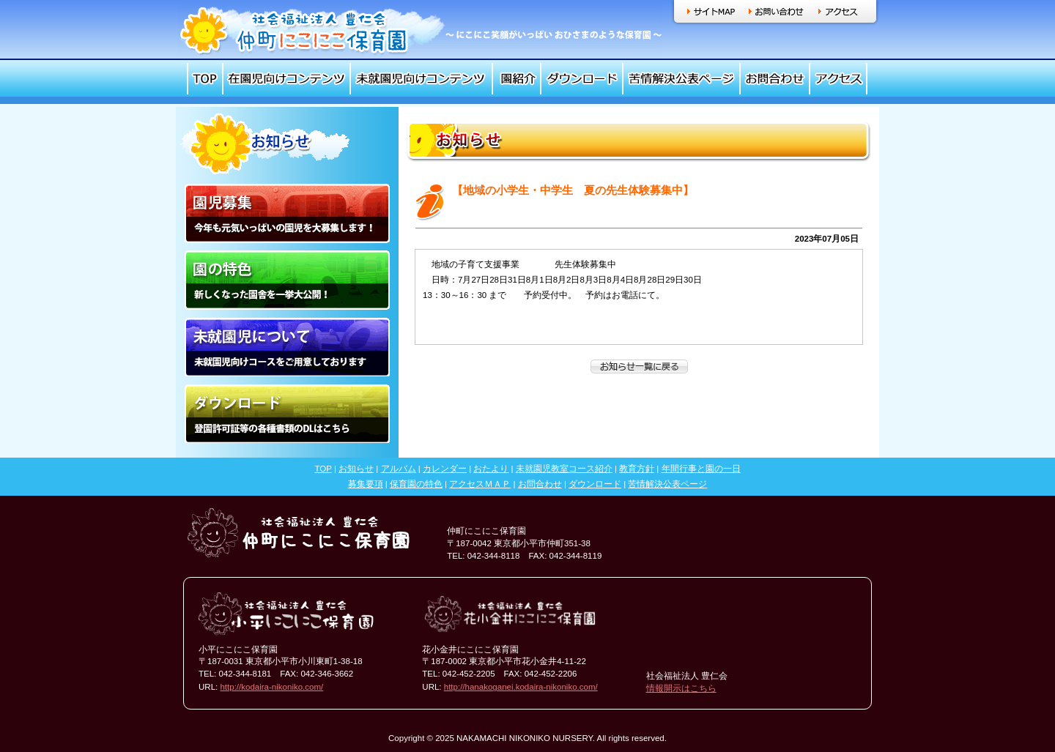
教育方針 (636, 468)
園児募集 (287, 213)
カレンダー (445, 468)
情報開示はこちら (681, 688)
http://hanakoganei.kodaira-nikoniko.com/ (521, 686)
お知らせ (356, 468)
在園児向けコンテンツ (286, 78)
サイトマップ (711, 11)
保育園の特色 (416, 484)
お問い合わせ (776, 11)
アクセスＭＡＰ (480, 484)
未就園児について (287, 346)
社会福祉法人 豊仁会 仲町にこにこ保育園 (419, 30)
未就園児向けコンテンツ (421, 78)
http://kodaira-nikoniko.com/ (271, 686)
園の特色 (287, 280)
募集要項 (365, 484)
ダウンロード (582, 78)
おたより (490, 468)
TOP (205, 78)
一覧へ (639, 366)
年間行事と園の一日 (701, 468)
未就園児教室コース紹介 (564, 468)
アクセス (838, 11)
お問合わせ (775, 78)
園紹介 (516, 78)
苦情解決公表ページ (681, 78)
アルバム (398, 468)
